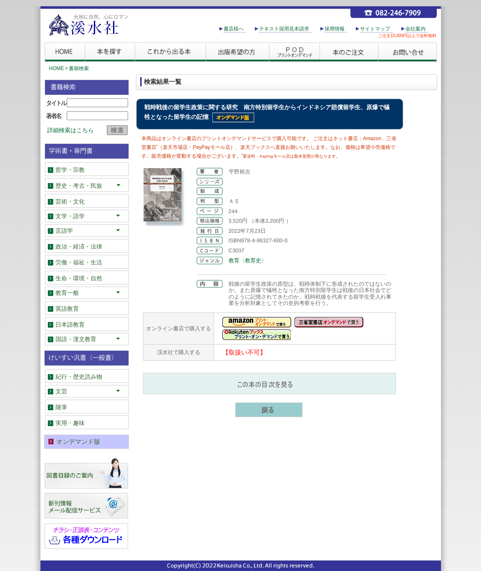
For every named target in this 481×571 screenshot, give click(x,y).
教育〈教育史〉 (248, 260)
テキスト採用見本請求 (284, 29)
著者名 (53, 115)
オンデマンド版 (78, 441)
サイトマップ (375, 29)
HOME (56, 68)
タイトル (56, 102)
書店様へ (234, 29)
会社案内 (415, 29)
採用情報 (335, 29)
